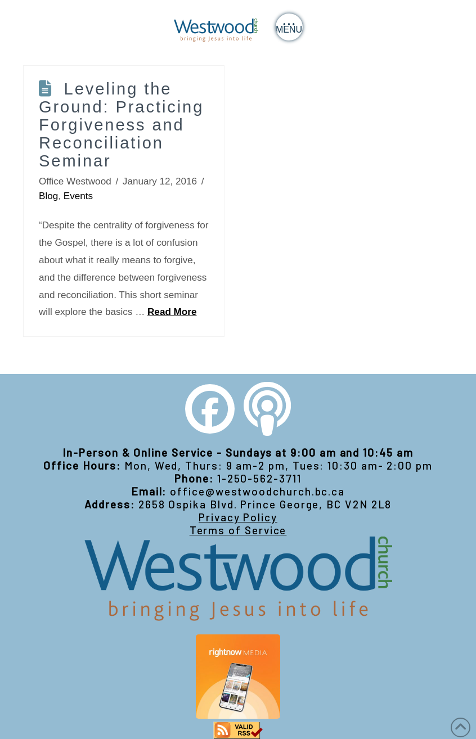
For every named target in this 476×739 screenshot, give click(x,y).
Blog (48, 196)
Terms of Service (238, 530)
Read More (171, 312)
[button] (289, 26)
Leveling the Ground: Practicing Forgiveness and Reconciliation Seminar (121, 125)
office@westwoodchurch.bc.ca (257, 491)
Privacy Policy (238, 517)
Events (78, 196)
